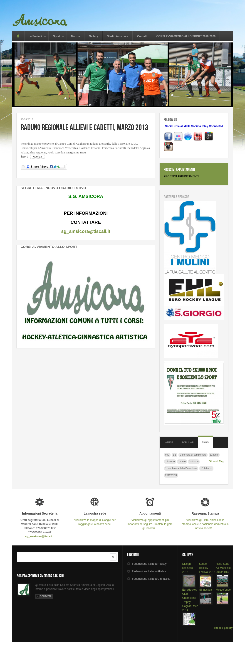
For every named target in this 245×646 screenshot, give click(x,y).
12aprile (214, 454)
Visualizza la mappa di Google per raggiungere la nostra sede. (95, 519)
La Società (35, 37)
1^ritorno (194, 461)
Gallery (93, 36)
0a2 (167, 454)
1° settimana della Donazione (181, 468)
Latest (168, 442)
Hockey (149, 563)
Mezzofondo (223, 589)
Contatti (142, 36)
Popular (187, 442)
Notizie (75, 36)
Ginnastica (205, 589)
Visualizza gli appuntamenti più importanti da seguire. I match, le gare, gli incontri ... (150, 521)
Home (18, 36)
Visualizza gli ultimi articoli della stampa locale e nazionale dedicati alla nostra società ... (205, 521)
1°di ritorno (206, 468)
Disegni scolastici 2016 (187, 568)
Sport (56, 37)
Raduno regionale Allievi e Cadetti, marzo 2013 (84, 127)
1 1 (174, 454)
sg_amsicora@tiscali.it (85, 231)
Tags (205, 442)
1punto (182, 461)
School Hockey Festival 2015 (207, 568)
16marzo (170, 461)
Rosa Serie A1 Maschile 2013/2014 (223, 568)
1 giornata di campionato (193, 454)
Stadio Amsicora (117, 36)
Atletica (37, 156)
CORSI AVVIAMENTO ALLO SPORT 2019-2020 (186, 36)
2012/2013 (171, 475)
